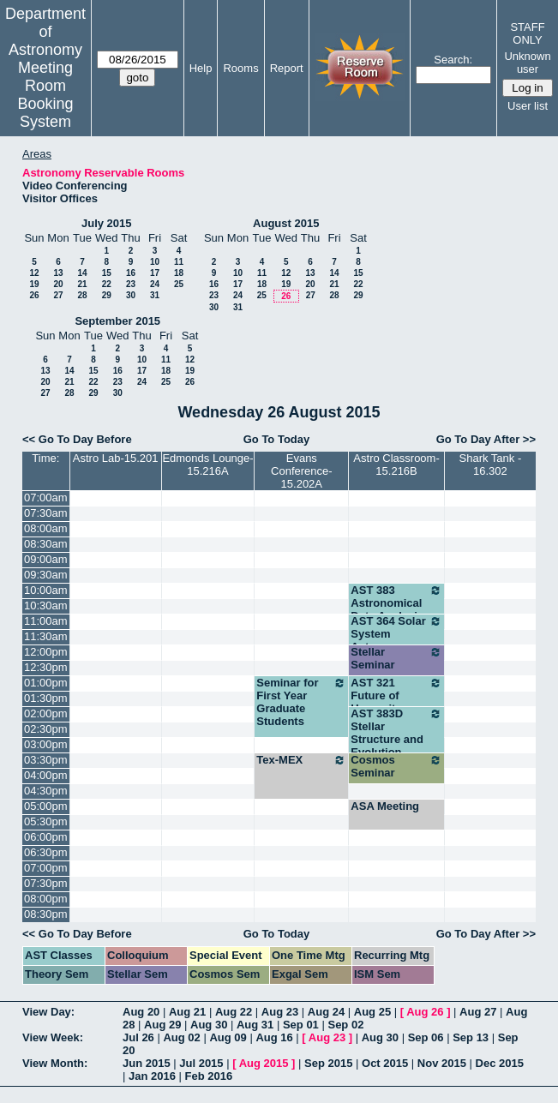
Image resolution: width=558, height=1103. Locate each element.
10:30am (46, 605)
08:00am (46, 528)
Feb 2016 (209, 1076)
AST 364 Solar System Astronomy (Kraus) (396, 640)
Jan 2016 (152, 1076)
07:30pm (46, 883)
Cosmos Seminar (396, 766)
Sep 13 (471, 1037)
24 (154, 284)
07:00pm (46, 867)
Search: (453, 59)
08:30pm (46, 914)
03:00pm (46, 744)
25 (178, 284)
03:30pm (46, 759)
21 (82, 284)
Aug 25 (372, 1011)
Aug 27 (477, 1011)
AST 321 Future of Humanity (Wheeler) (396, 702)
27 (58, 295)
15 (106, 273)
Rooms (240, 68)
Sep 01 (301, 1024)
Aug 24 (326, 1011)
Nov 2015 (441, 1063)
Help (201, 68)
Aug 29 (162, 1024)
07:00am (46, 497)
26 (34, 295)
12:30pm (46, 667)
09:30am (46, 574)
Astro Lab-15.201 (116, 458)
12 (34, 273)
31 (154, 295)
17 (154, 273)
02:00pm (46, 713)
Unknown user (527, 62)
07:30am (46, 513)
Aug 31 (255, 1024)
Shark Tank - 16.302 (490, 464)
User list (527, 105)
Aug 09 (227, 1037)
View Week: (52, 1037)
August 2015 (286, 223)
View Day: (48, 1011)
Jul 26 (138, 1037)
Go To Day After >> (486, 439)
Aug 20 (141, 1011)
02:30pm (46, 728)
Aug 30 (208, 1024)
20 (58, 284)
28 (82, 295)
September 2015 (117, 321)
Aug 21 (187, 1011)
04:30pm (46, 790)
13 (58, 273)
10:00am (46, 590)
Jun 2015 (147, 1063)
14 (82, 273)
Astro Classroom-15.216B (396, 464)
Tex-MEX (301, 760)
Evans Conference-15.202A (302, 471)
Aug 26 (424, 1011)
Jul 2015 (201, 1063)
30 (130, 295)
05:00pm (46, 806)
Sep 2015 (328, 1063)
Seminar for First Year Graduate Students (301, 702)
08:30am (46, 543)
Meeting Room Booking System (45, 94)
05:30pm (46, 821)
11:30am (46, 636)
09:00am (46, 559)
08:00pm (46, 898)
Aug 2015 (264, 1063)
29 (106, 295)
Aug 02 (181, 1037)
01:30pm (46, 698)
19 (34, 284)
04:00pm (46, 775)
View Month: (54, 1063)
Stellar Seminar (396, 658)
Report (286, 68)
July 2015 (106, 223)
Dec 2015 (500, 1063)
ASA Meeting (385, 806)
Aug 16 (273, 1037)
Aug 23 (279, 1011)
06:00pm (46, 836)
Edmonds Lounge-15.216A (207, 464)
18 (178, 273)
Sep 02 (345, 1024)
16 (130, 273)
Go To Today (276, 439)
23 (130, 284)
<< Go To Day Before (77, 439)
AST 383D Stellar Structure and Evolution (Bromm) (396, 739)
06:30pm (46, 852)
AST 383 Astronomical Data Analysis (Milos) (396, 609)
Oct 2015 (385, 1063)
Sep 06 (426, 1037)
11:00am (46, 620)
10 (154, 262)
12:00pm (46, 651)
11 (178, 262)
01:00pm (46, 682)
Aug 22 (233, 1011)
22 (106, 284)
